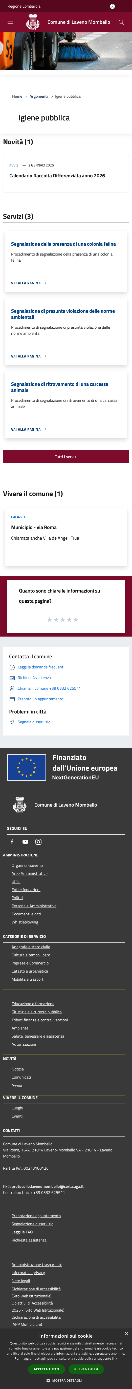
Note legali (21, 1281)
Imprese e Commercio (30, 963)
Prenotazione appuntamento (36, 1216)
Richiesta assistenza (29, 1240)
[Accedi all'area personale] (112, 6)
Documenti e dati (26, 914)
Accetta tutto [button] (46, 1369)
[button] (66, 1380)
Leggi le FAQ (22, 1232)
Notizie (18, 1069)
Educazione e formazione (33, 1004)
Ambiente (20, 1028)
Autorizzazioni (24, 1044)
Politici (17, 898)
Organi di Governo (27, 865)
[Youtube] (25, 842)
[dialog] (66, 1359)
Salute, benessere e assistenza (38, 1036)
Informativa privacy (28, 1273)
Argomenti (39, 96)
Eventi (17, 1116)
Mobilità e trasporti (28, 979)
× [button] (126, 1334)
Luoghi (17, 1108)
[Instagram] (38, 842)
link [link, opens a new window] (114, 1358)
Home (17, 96)
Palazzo (18, 516)
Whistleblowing (25, 922)
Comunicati (21, 1077)
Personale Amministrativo (34, 906)
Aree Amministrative (30, 873)
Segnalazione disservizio (32, 1224)
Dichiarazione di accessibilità (36, 1289)
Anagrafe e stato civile (31, 947)
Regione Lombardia (24, 6)
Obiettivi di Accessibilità (32, 1303)
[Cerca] (121, 22)
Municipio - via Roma (34, 527)
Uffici (16, 881)
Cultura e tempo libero (31, 955)
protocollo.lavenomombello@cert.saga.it (48, 1186)
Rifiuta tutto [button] (86, 1369)
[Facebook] (12, 842)
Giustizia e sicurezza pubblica (37, 1012)
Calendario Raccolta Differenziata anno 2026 (57, 175)
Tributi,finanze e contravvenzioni (40, 1020)
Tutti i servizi (66, 457)
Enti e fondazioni (26, 890)
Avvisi (14, 165)
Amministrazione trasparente (37, 1264)
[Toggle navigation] (10, 22)
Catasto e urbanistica (30, 971)
